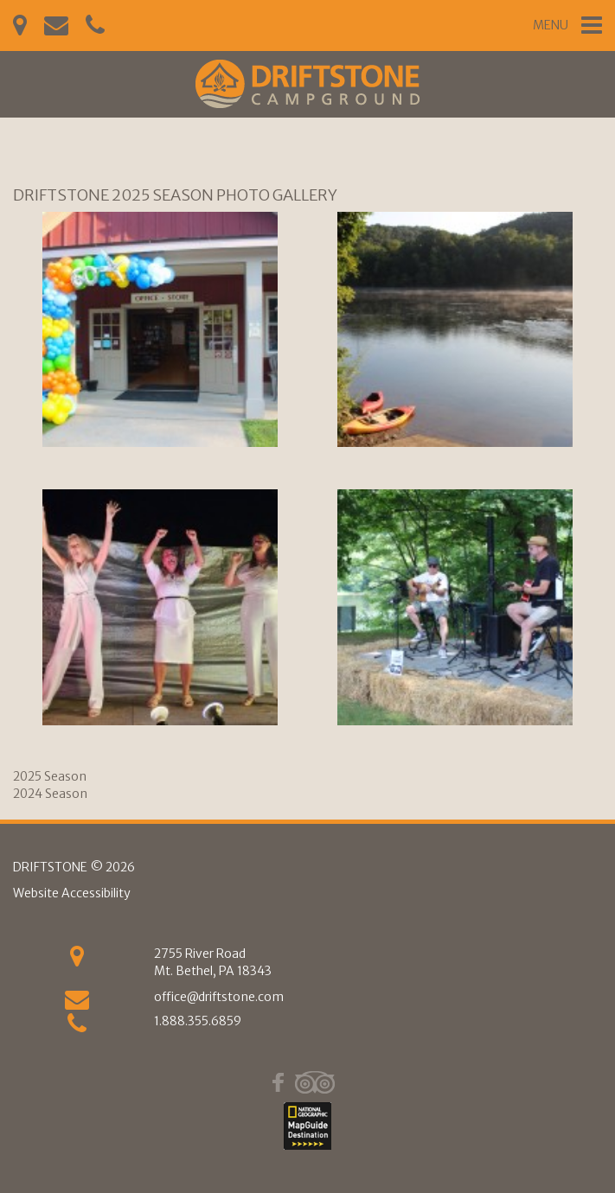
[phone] (76, 1028)
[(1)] (160, 329)
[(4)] (455, 606)
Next (604, 461)
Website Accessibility (72, 893)
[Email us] (77, 1003)
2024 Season (50, 793)
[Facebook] (278, 1082)
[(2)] (455, 329)
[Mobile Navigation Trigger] (567, 25)
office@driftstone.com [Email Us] (219, 997)
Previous (11, 461)
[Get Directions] (77, 960)
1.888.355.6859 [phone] (197, 1021)
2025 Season (49, 776)
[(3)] (160, 606)
